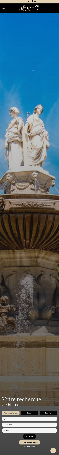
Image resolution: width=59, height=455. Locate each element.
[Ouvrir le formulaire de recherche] (29, 443)
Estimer (48, 420)
